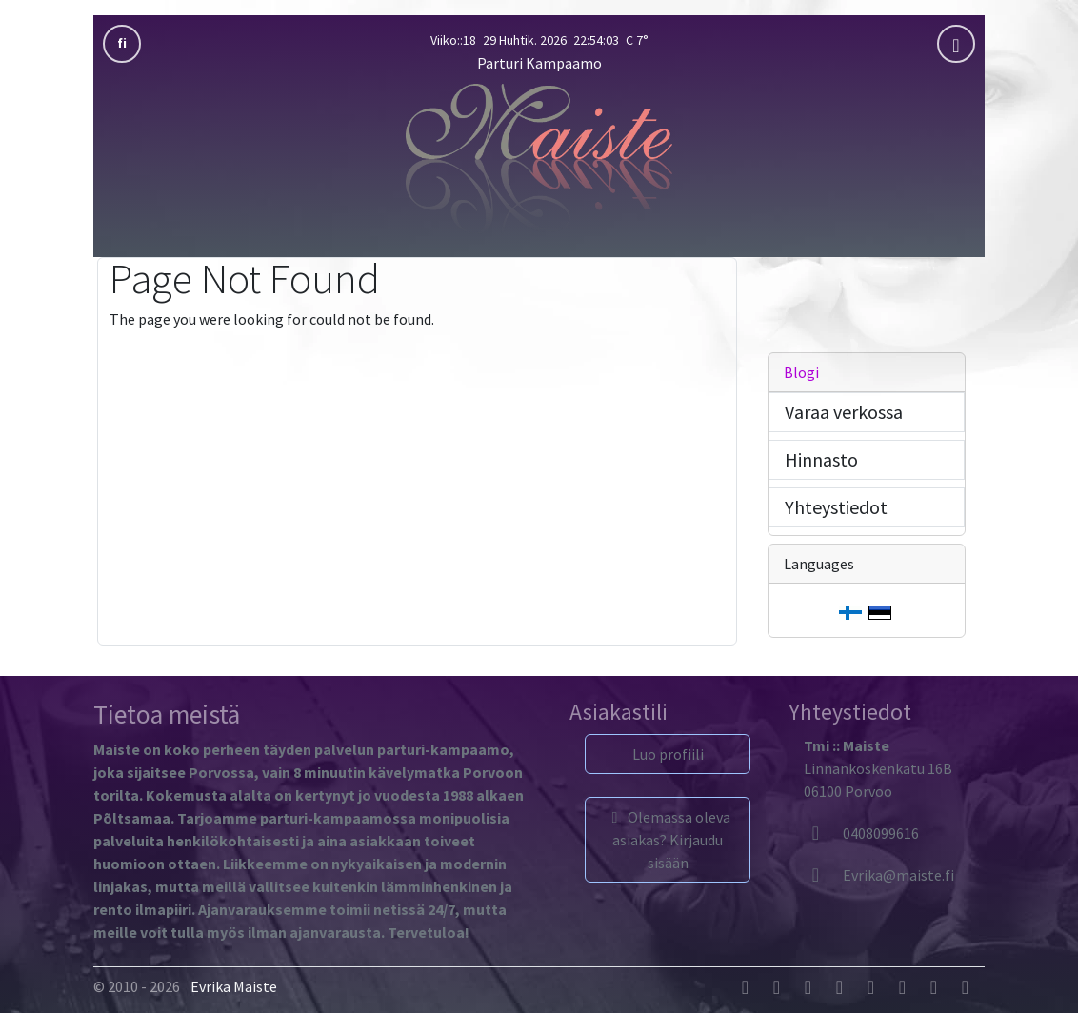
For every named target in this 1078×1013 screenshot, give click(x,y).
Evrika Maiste (233, 986)
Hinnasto (821, 459)
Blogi (801, 372)
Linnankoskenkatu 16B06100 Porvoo (878, 768)
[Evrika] (879, 874)
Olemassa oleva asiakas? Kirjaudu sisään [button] (668, 839)
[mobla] (956, 44)
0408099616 (861, 833)
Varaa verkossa (844, 412)
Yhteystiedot (836, 507)
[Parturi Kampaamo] (539, 157)
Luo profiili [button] (668, 754)
